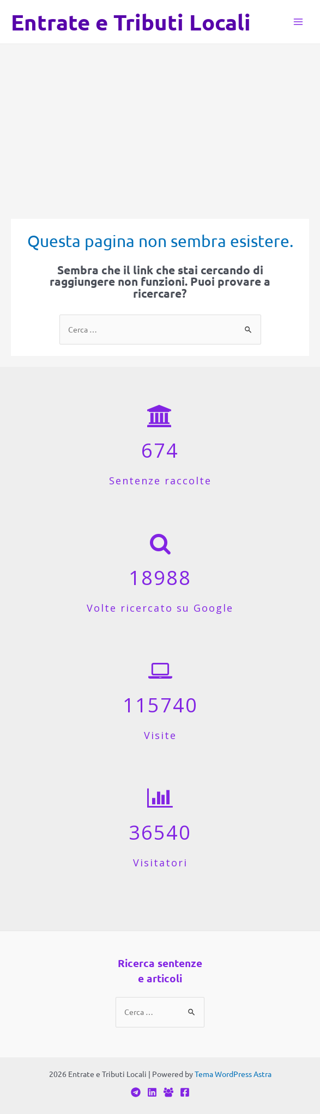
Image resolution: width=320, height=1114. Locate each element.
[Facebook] (168, 1092)
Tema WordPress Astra (233, 1074)
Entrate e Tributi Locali (131, 22)
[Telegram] (136, 1092)
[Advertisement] (160, 126)
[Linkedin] (152, 1092)
